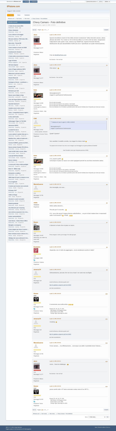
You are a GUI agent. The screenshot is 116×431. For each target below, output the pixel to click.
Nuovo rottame (13, 160)
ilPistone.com (13, 6)
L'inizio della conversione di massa (19, 56)
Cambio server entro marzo (16, 108)
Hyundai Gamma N (14, 104)
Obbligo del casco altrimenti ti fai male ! (19, 238)
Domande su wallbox (15, 173)
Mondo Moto (11, 88)
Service (10, 144)
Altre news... (11, 105)
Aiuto (96, 427)
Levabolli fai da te (14, 129)
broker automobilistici (15, 216)
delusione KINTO (13, 125)
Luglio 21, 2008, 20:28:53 (55, 222)
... (47, 29)
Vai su (34, 409)
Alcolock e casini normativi (16, 199)
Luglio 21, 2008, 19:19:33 (55, 202)
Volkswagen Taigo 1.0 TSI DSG (17, 121)
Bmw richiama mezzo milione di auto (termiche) (19, 233)
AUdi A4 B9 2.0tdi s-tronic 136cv (18, 151)
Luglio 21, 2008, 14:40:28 (55, 89)
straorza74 (37, 269)
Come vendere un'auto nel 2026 (18, 47)
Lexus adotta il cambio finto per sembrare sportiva (19, 134)
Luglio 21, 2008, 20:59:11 (55, 361)
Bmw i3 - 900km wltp (14, 168)
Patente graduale (13, 203)
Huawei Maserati (13, 78)
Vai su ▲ (108, 427)
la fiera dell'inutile (14, 116)
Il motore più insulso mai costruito (18, 186)
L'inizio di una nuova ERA (16, 26)
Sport (10, 196)
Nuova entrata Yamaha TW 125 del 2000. (19, 147)
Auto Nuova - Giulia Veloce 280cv (18, 220)
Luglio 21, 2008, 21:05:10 (55, 386)
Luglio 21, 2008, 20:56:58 (55, 318)
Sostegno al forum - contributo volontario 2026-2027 (19, 82)
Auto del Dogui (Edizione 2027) (17, 99)
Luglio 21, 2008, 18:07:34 (55, 184)
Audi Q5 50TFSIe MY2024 (16, 155)
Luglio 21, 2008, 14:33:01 (55, 34)
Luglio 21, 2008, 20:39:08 (55, 246)
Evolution (37, 247)
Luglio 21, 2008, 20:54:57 (55, 269)
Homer (36, 293)
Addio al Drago (13, 194)
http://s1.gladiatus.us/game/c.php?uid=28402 (60, 285)
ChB (35, 118)
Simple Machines (18, 427)
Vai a (86, 417)
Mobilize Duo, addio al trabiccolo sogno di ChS (19, 138)
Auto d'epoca (11, 161)
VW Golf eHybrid (13, 65)
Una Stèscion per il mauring (16, 207)
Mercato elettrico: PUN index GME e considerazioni (19, 39)
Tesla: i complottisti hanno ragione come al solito (19, 112)
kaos (35, 90)
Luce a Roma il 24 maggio (16, 34)
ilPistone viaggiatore (13, 62)
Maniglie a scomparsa (15, 225)
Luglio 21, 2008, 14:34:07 (55, 64)
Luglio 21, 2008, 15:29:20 (55, 118)
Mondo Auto (11, 27)
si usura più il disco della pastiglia (18, 164)
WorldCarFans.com (60, 55)
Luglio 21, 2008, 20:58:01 (55, 342)
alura (35, 35)
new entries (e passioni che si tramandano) (19, 212)
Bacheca (11, 84)
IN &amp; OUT (13, 190)
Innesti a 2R (12, 86)
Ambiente (11, 40)
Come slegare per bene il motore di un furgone (19, 229)
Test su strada (12, 45)
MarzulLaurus (38, 184)
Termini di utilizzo (101, 427)
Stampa (106, 29)
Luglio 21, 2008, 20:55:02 (55, 293)
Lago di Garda (13, 60)
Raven (36, 222)
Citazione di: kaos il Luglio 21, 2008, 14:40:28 (63, 122)
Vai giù (34, 29)
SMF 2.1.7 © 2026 (10, 427)
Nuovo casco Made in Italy (16, 95)
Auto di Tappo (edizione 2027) (17, 69)
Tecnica (10, 187)
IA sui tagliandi (13, 181)
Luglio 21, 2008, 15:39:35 (55, 155)
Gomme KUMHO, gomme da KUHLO (19, 142)
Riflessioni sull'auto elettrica (17, 73)
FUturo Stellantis (13, 30)
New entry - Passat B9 (15, 43)
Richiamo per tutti (14, 91)
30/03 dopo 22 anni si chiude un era (19, 177)
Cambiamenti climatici (15, 52)
